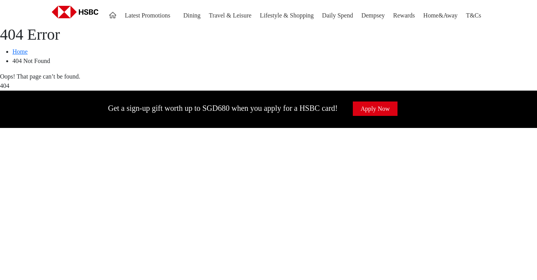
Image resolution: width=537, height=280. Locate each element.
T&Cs (473, 15)
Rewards (404, 15)
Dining (192, 15)
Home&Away (440, 15)
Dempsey (373, 15)
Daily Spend (337, 15)
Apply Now (375, 108)
